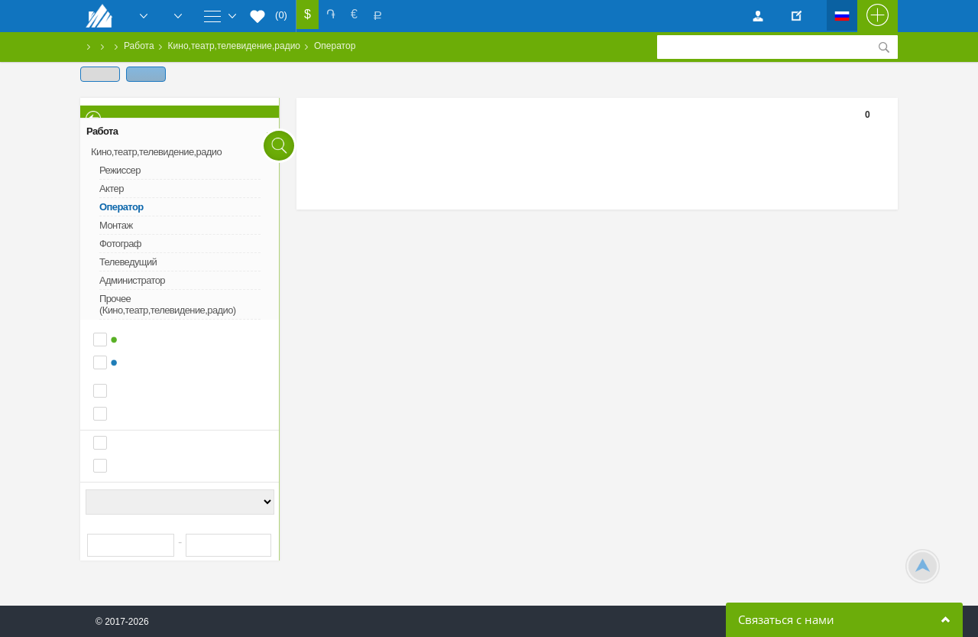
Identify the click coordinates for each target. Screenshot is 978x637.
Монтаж (116, 225)
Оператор (334, 46)
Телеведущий (128, 262)
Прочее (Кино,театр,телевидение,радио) (167, 304)
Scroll (922, 566)
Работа (139, 46)
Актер (111, 188)
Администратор (132, 280)
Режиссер (120, 170)
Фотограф (120, 243)
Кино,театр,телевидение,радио (234, 46)
